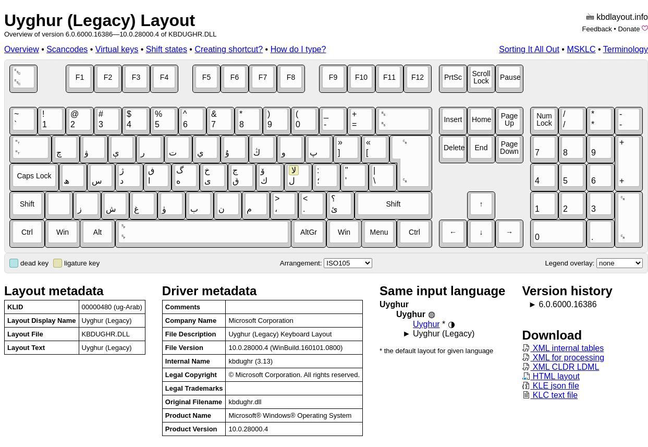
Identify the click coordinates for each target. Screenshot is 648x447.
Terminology (625, 49)
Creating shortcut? (228, 49)
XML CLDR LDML (560, 367)
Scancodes (67, 49)
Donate (629, 29)
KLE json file (550, 385)
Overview (21, 49)
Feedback (597, 29)
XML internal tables (563, 348)
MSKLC (581, 49)
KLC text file (550, 395)
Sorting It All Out (529, 49)
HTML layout (551, 376)
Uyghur (426, 324)
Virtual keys (116, 49)
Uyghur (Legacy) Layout (99, 20)
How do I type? (298, 49)
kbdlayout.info (622, 17)
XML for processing (563, 357)
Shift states (166, 49)
